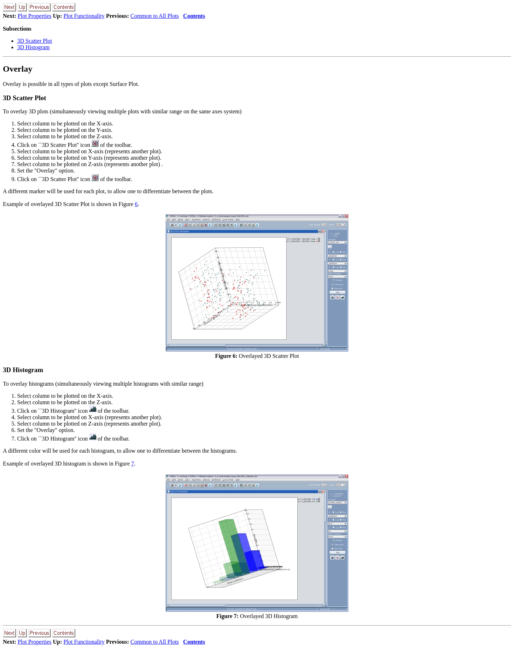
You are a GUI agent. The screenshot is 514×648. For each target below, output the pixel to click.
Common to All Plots (154, 16)
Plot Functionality (84, 16)
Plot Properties (34, 16)
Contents (194, 16)
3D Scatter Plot (34, 41)
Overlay (17, 68)
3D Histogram (33, 47)
